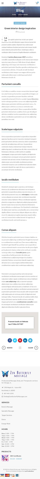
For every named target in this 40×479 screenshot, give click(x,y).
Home (14, 14)
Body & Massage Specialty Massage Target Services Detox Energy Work (8, 415)
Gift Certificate (15, 456)
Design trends (23, 14)
